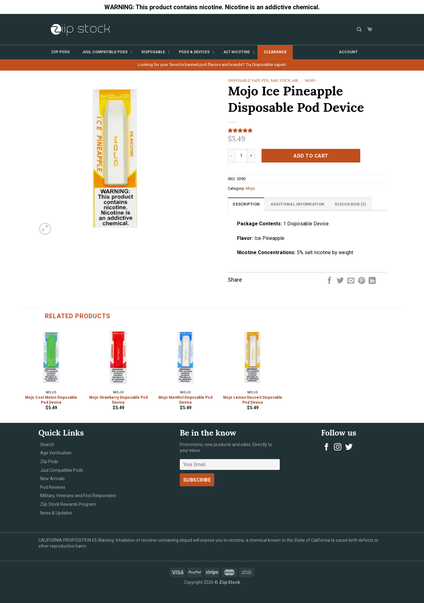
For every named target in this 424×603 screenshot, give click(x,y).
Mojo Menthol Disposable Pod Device (185, 400)
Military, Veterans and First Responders (78, 495)
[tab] (246, 203)
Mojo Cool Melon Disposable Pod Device (51, 400)
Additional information (297, 204)
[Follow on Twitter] (349, 447)
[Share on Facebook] (329, 281)
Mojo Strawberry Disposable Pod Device (118, 400)
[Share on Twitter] (340, 281)
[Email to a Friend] (350, 281)
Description (246, 204)
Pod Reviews (52, 487)
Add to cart (310, 156)
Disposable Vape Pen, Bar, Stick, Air (263, 80)
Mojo (310, 80)
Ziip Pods (49, 461)
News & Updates (56, 512)
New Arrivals (52, 478)
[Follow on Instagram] (337, 447)
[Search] (359, 29)
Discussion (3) (350, 204)
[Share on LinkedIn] (372, 281)
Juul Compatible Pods (61, 470)
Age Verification (55, 452)
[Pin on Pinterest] (361, 281)
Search (47, 444)
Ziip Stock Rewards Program (68, 504)
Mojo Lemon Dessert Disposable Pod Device (252, 400)
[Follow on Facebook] (326, 447)
